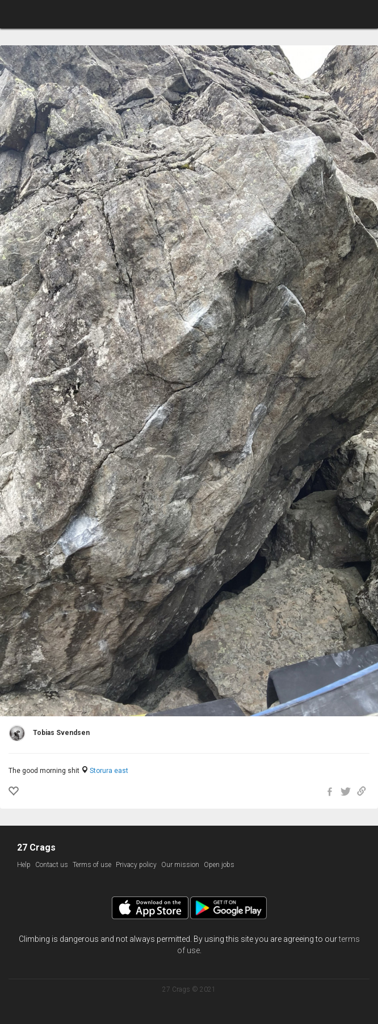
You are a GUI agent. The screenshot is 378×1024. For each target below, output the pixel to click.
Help (24, 865)
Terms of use (92, 865)
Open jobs (219, 865)
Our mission (180, 865)
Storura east (109, 771)
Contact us (51, 865)
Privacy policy (136, 865)
